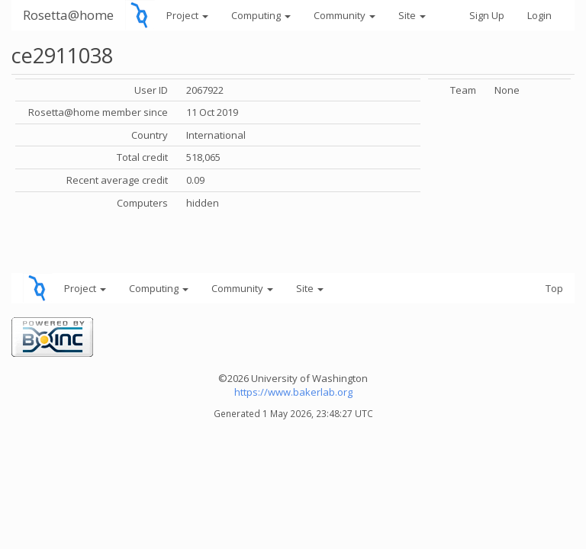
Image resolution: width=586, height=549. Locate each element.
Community (344, 15)
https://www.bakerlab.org (293, 392)
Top (554, 288)
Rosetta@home (68, 15)
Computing (261, 15)
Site (412, 15)
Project (187, 15)
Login (539, 15)
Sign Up (486, 15)
